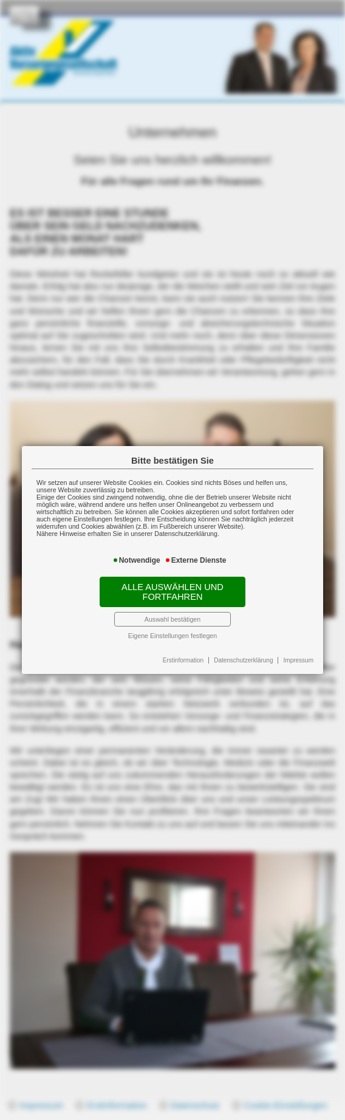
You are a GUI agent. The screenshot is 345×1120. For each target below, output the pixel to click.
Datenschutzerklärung (243, 660)
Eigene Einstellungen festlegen (172, 635)
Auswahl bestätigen (172, 619)
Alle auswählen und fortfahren (172, 592)
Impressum (298, 660)
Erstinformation (183, 660)
